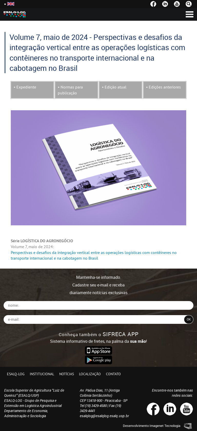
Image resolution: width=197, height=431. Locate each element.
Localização (90, 374)
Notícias (66, 374)
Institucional (42, 374)
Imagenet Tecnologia (165, 425)
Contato (113, 374)
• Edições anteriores (163, 87)
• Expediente (25, 87)
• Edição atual (114, 87)
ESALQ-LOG (16, 374)
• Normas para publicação (70, 89)
